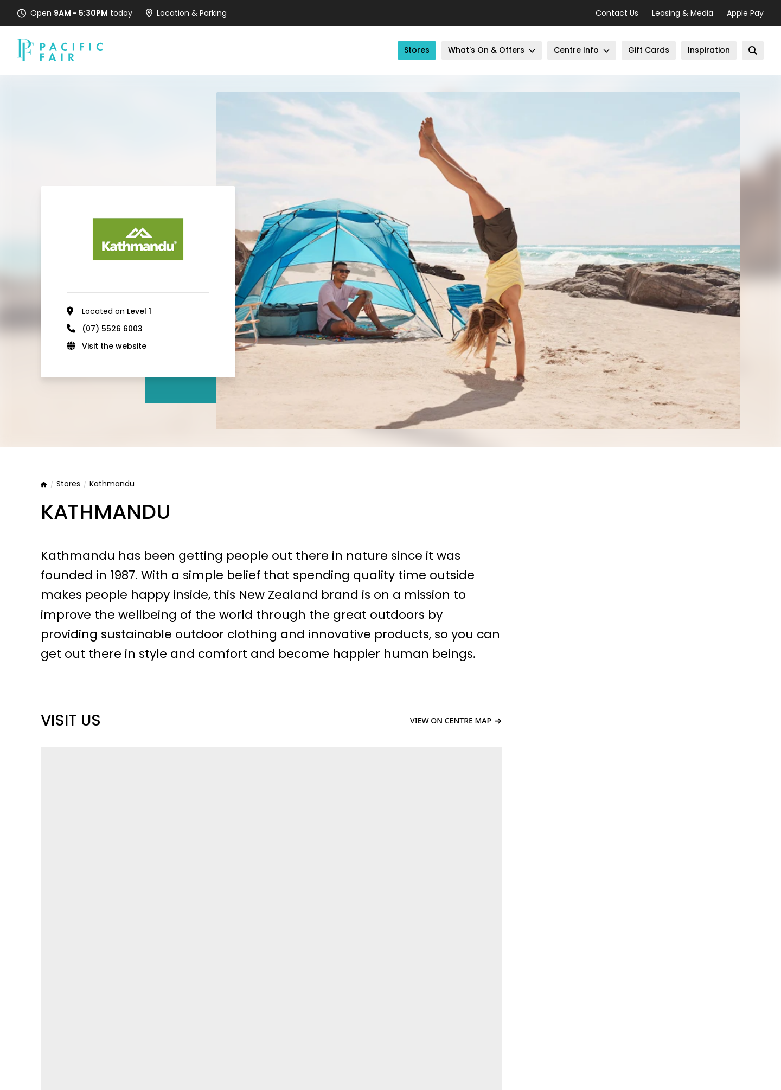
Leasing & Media (682, 13)
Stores (68, 484)
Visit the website (114, 346)
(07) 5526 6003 (112, 328)
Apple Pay (745, 13)
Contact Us (617, 13)
